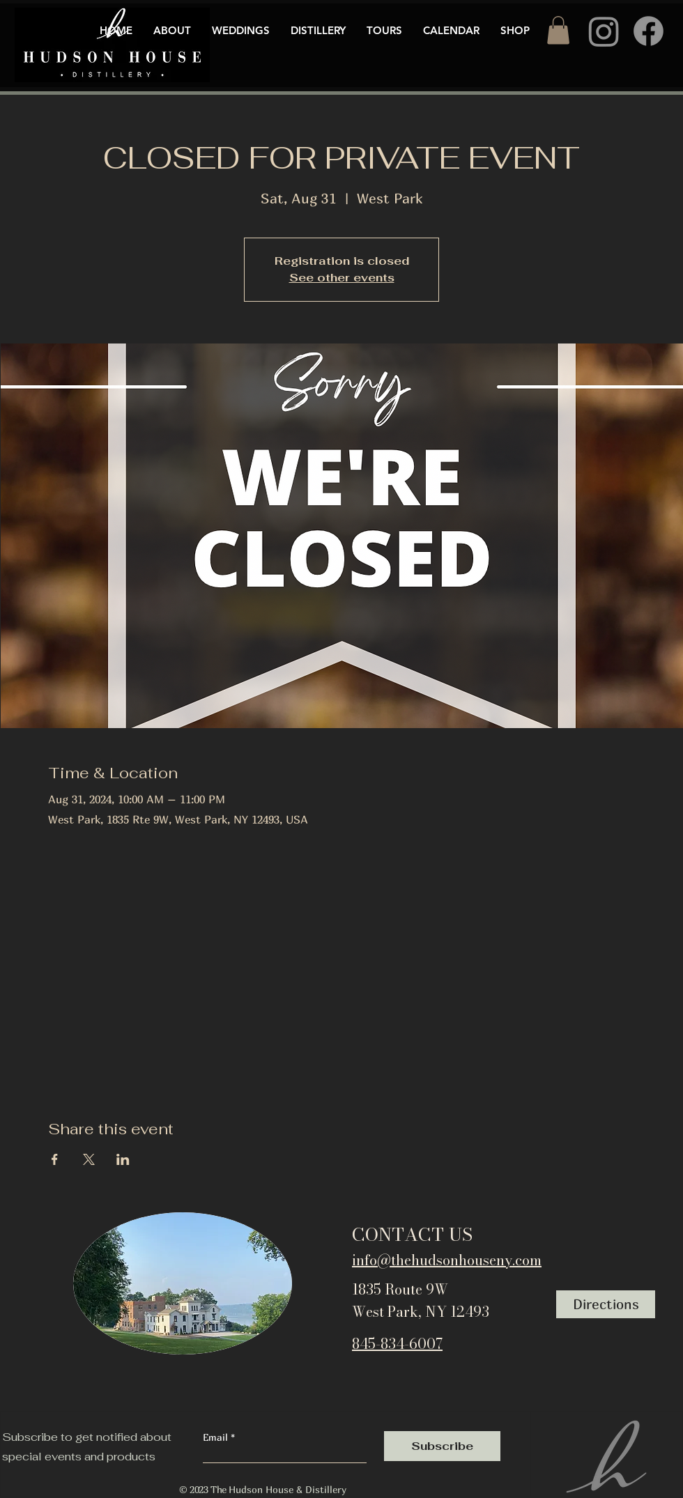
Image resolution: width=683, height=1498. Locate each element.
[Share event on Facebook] (54, 1159)
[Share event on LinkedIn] (123, 1159)
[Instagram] (604, 31)
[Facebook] (648, 31)
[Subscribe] (442, 1446)
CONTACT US (412, 1234)
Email (217, 1437)
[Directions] (605, 1304)
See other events (341, 277)
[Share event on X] (88, 1159)
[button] (558, 30)
